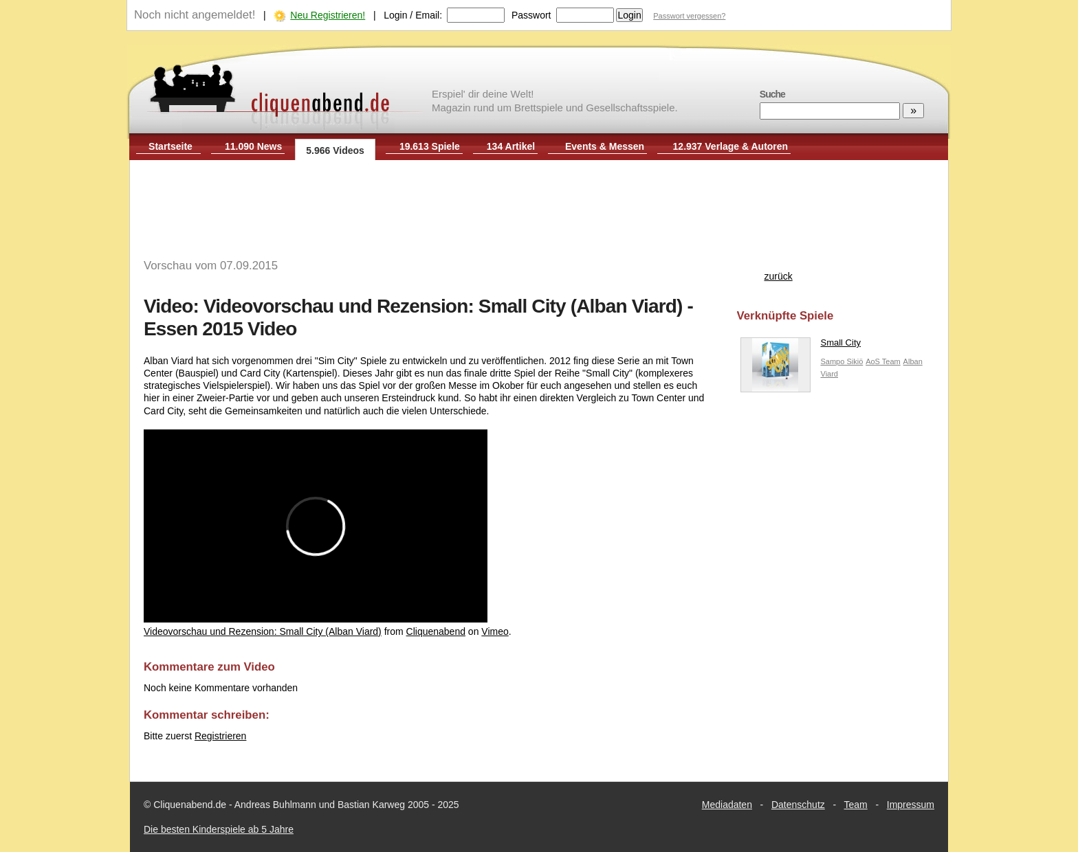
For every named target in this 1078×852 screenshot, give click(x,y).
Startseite (170, 146)
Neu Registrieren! (327, 15)
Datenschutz (798, 804)
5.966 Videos (335, 150)
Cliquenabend (435, 631)
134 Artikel (511, 146)
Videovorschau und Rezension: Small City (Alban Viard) (263, 631)
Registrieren (220, 735)
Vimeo (494, 631)
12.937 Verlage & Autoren (731, 146)
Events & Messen (604, 146)
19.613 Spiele (429, 146)
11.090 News (253, 146)
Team (856, 804)
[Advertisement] (539, 205)
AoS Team (883, 361)
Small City (800, 346)
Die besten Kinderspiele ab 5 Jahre (219, 829)
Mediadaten (727, 804)
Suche (772, 94)
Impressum (910, 804)
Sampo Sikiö (842, 361)
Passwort (531, 15)
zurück (778, 276)
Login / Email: (413, 15)
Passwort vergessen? (689, 16)
